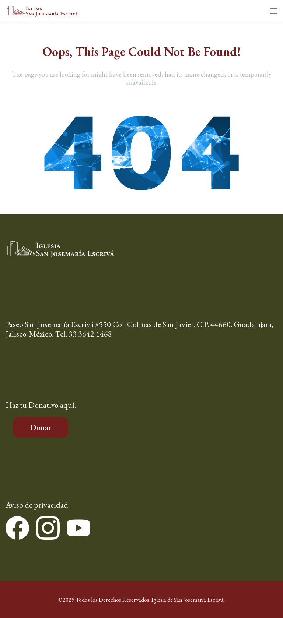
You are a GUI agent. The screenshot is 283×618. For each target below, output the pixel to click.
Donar (40, 427)
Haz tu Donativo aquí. (41, 404)
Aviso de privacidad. (38, 505)
